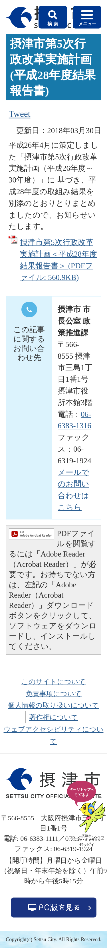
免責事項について (54, 693)
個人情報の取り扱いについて (53, 705)
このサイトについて (53, 681)
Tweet (20, 114)
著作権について (53, 717)
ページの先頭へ (87, 814)
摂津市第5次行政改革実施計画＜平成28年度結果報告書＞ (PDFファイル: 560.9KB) (58, 259)
